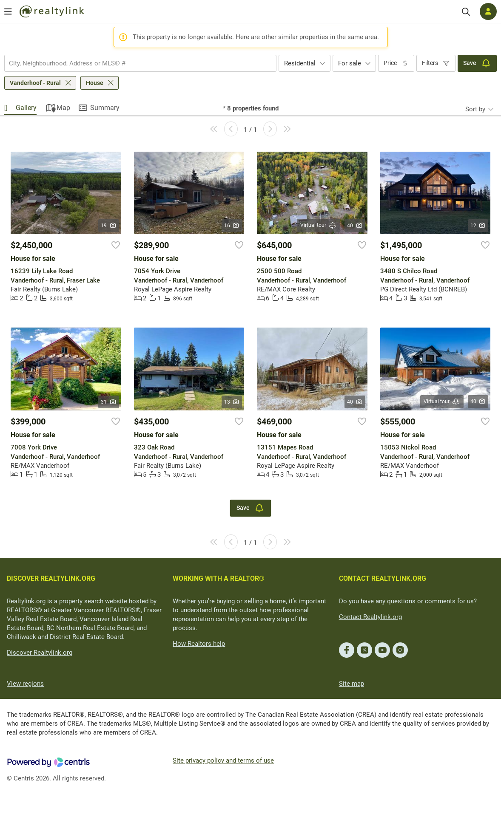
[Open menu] (8, 11)
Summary (105, 108)
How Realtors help (199, 643)
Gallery (26, 108)
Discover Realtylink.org (39, 652)
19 (109, 226)
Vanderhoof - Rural (35, 82)
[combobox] (140, 63)
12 (478, 226)
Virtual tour (318, 225)
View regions (25, 683)
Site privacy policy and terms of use (223, 760)
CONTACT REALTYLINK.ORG (382, 578)
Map (63, 108)
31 (109, 402)
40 (355, 226)
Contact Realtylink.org (370, 617)
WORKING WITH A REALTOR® (219, 578)
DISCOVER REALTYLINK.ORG (51, 578)
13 (232, 402)
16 (232, 226)
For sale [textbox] (349, 63)
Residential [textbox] (300, 63)
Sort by (475, 109)
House (94, 82)
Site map (351, 683)
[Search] (465, 11)
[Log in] (488, 11)
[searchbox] (135, 63)
